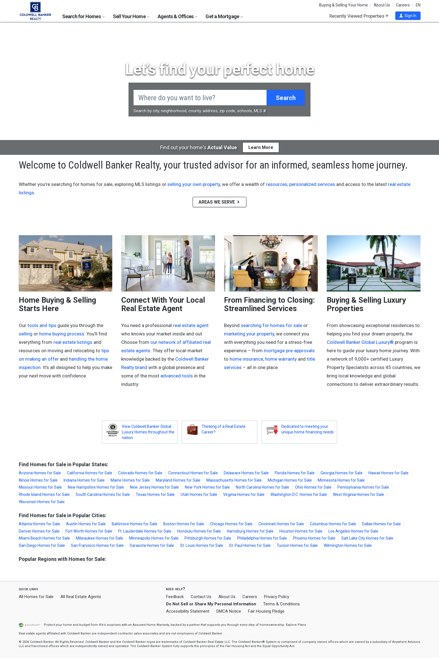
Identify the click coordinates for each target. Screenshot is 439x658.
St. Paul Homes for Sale (250, 545)
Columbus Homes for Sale (333, 524)
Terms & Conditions (281, 603)
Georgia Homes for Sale (342, 473)
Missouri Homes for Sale (40, 487)
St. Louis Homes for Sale (201, 545)
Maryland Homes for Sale (178, 480)
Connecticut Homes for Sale (193, 473)
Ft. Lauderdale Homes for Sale (144, 531)
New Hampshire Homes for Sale (96, 487)
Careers (403, 5)
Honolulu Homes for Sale (199, 531)
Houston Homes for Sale (301, 531)
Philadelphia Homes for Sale (262, 538)
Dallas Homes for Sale (381, 524)
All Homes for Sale (36, 596)
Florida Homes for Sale (295, 473)
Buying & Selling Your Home (343, 5)
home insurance (246, 359)
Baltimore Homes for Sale (134, 524)
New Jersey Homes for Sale (154, 487)
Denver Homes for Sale (39, 531)
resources (276, 184)
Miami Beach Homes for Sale (44, 538)
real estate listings (72, 342)
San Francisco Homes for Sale (97, 545)
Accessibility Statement (187, 611)
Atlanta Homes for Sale (39, 524)
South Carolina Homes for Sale (103, 494)
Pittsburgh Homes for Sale (208, 538)
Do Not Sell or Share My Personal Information (211, 603)
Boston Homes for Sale (183, 524)
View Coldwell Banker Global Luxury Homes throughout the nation (148, 432)
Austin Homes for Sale (86, 524)
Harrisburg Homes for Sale (250, 531)
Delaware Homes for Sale (246, 473)
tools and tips (41, 325)
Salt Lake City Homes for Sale (367, 538)
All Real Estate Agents (80, 596)
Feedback (175, 597)
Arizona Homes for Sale (40, 473)
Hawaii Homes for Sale (388, 473)
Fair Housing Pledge (266, 611)
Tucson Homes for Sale (297, 545)
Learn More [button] (260, 147)
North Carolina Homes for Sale (262, 487)
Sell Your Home (131, 16)
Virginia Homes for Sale (244, 494)
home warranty (281, 359)
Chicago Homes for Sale (231, 524)
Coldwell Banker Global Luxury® (360, 342)
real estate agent (191, 325)
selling (25, 334)
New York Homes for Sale (207, 487)
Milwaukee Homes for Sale (99, 538)
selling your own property (193, 184)
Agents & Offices (177, 16)
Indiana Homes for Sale (84, 480)
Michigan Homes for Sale (290, 480)
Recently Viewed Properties (358, 15)
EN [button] (418, 5)
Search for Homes (83, 16)
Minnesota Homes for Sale (341, 480)
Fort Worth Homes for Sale (89, 531)
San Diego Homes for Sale (42, 545)
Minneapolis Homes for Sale (154, 538)
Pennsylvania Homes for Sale (363, 487)
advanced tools (176, 376)
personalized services (312, 184)
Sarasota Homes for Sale (152, 545)
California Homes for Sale (89, 473)
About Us (382, 5)
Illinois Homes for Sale (38, 480)
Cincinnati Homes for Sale (281, 524)
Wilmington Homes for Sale (348, 545)
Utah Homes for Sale (199, 494)
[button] (408, 15)
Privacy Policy (276, 596)
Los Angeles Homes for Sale (353, 531)
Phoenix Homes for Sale (314, 538)
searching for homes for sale (271, 325)
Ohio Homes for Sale (313, 487)
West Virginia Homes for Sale (358, 494)
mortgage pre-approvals (289, 350)
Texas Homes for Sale (155, 494)
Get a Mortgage (224, 16)
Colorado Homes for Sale (140, 473)
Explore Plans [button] (296, 625)
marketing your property (249, 334)
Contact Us (201, 596)
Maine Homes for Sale (130, 480)
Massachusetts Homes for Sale (234, 480)
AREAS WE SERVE (219, 202)
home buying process (61, 334)
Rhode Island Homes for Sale (44, 494)
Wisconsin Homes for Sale (42, 502)
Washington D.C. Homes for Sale (298, 494)
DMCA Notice (228, 611)
